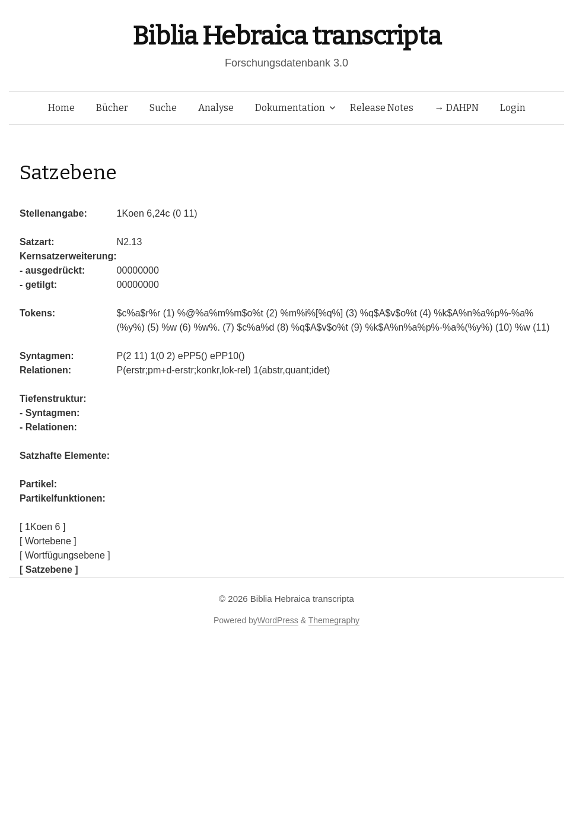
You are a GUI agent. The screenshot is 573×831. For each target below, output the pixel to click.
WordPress (277, 620)
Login (513, 107)
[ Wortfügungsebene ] (65, 555)
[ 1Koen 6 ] (42, 527)
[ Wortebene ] (48, 541)
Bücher (112, 107)
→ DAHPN (457, 107)
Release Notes (381, 107)
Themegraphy (333, 620)
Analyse (216, 107)
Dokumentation (290, 107)
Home (61, 107)
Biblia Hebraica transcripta (286, 36)
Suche (163, 107)
